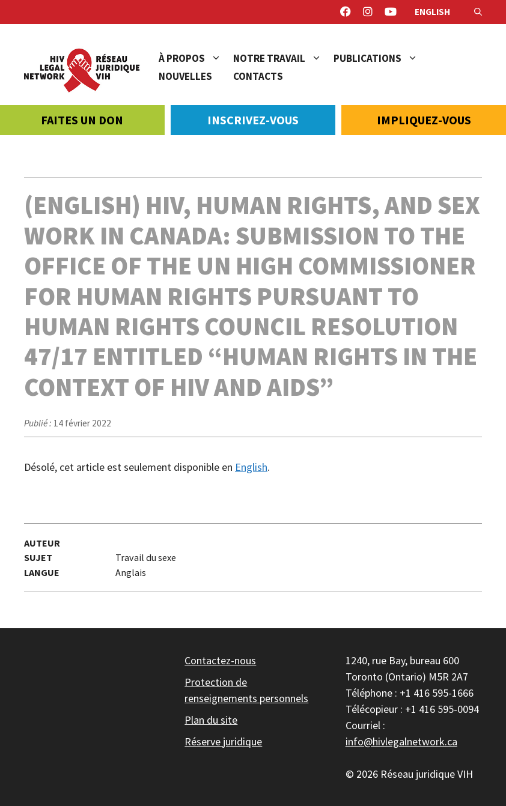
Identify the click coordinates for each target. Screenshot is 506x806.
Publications (382, 58)
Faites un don (82, 119)
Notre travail (283, 58)
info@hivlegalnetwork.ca (401, 741)
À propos (196, 58)
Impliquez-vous (424, 119)
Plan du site (210, 720)
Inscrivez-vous (253, 119)
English (432, 11)
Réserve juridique (223, 741)
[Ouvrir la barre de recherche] (478, 12)
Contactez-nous (220, 660)
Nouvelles (185, 76)
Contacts (258, 76)
